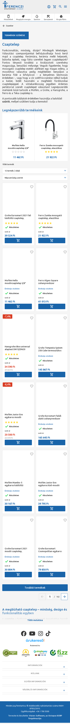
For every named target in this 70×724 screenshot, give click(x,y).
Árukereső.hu (35, 645)
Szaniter (37, 19)
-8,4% (7, 384)
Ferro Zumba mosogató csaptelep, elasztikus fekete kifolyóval (51, 146)
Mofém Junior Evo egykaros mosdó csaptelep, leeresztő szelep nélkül (18, 416)
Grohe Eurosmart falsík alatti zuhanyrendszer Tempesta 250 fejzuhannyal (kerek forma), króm (49, 417)
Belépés (49, 7)
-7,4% (7, 316)
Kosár (54, 7)
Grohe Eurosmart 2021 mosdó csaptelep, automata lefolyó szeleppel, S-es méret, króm (16, 550)
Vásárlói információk (35, 690)
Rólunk (35, 674)
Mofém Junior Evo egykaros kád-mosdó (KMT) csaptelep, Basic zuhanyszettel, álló (49, 484)
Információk (35, 665)
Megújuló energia (23, 19)
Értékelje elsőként (12, 289)
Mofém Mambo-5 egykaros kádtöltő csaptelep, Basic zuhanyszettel (14, 484)
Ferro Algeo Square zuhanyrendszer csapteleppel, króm (48, 282)
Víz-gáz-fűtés (61, 19)
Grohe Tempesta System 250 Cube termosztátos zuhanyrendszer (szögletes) (50, 349)
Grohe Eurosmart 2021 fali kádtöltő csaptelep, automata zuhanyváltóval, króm (18, 217)
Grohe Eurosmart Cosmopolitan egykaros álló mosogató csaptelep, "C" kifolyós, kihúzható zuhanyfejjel (50, 550)
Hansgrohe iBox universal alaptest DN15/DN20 (17, 348)
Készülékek (8, 19)
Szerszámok (48, 19)
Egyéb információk (35, 682)
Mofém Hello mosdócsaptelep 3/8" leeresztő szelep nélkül (18, 146)
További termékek (35, 587)
